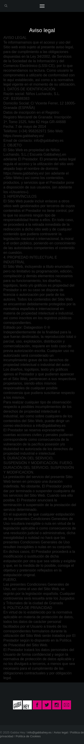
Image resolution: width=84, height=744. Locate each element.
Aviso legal (61, 732)
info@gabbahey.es (39, 732)
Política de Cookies (28, 736)
